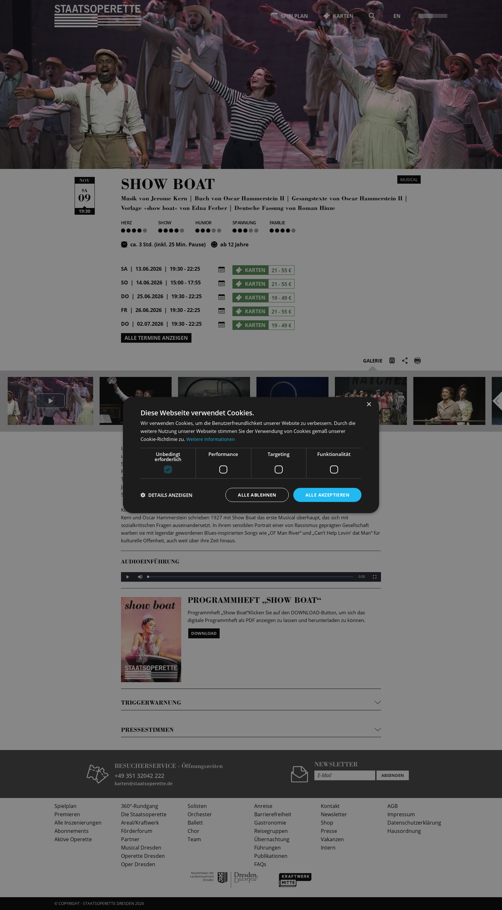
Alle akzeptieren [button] (327, 494)
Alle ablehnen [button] (257, 494)
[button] (166, 495)
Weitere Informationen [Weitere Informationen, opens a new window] (211, 438)
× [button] (368, 404)
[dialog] (251, 455)
